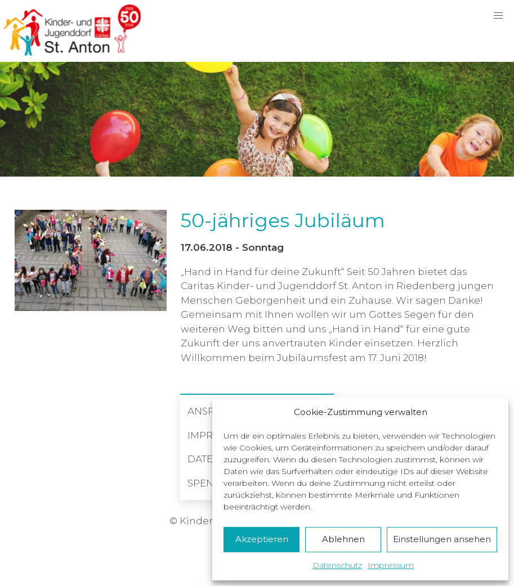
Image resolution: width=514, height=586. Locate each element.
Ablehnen (343, 539)
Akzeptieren (261, 539)
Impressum (391, 565)
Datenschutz (337, 565)
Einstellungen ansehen (442, 539)
